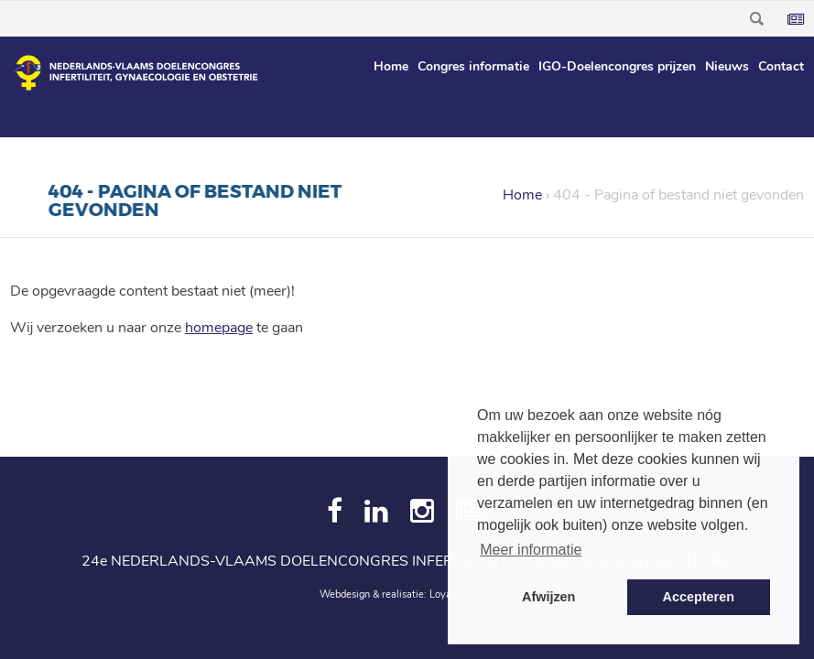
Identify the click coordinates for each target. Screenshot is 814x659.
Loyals (444, 594)
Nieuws (727, 66)
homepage (219, 328)
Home (391, 66)
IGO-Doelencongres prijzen (617, 66)
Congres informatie (473, 66)
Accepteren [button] (698, 596)
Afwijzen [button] (548, 596)
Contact (781, 66)
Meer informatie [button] (530, 549)
